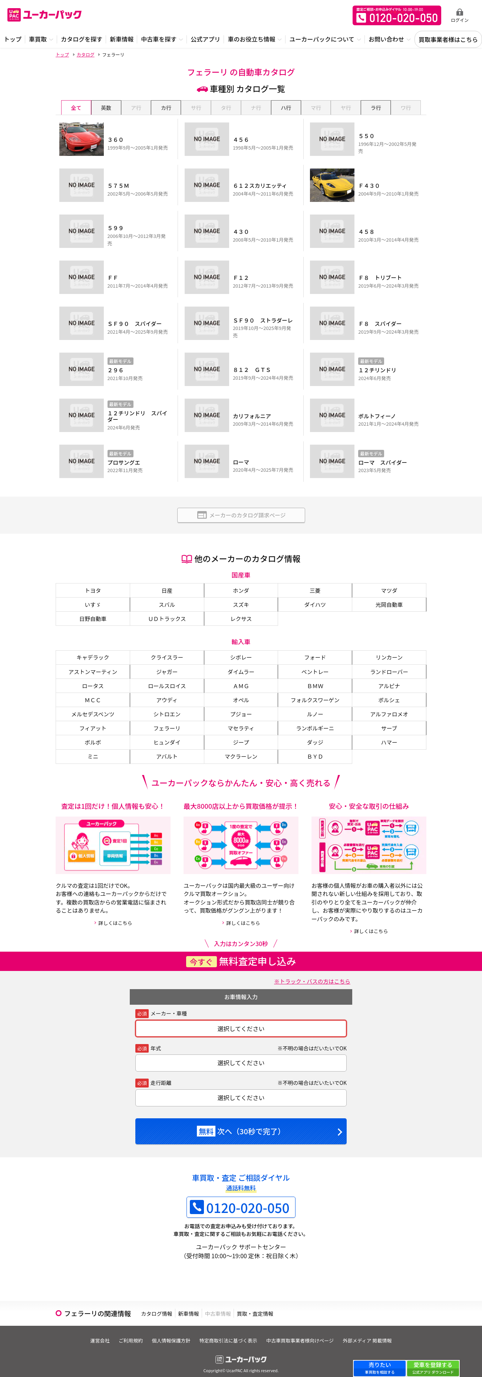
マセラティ (240, 719)
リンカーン (389, 645)
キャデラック (92, 645)
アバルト (167, 749)
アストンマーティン (92, 659)
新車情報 (205, 1306)
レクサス (241, 605)
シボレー (241, 645)
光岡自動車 (389, 590)
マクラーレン (241, 749)
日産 (167, 575)
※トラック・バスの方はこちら (308, 973)
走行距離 (161, 1075)
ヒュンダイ (167, 734)
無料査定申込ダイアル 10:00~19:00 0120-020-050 (397, 15)
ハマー (389, 734)
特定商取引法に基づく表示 (230, 1333)
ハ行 (286, 107)
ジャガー (167, 659)
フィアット (93, 719)
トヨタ (93, 575)
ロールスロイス (167, 674)
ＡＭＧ (241, 674)
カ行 (166, 107)
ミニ (93, 749)
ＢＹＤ (315, 749)
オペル (241, 689)
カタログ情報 (162, 1306)
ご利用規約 (126, 1333)
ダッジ (315, 734)
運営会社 (92, 1333)
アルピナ (389, 674)
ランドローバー (389, 659)
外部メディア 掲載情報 (375, 1333)
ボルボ (93, 734)
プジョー (241, 704)
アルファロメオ (389, 704)
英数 (106, 107)
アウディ (167, 689)
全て (76, 107)
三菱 (315, 575)
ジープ (241, 734)
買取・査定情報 (294, 1306)
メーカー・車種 (169, 1006)
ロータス (93, 674)
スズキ (241, 590)
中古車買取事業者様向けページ (305, 1333)
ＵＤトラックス (167, 605)
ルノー (315, 704)
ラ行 (376, 107)
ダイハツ (315, 590)
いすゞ (93, 590)
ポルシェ (389, 689)
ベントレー (315, 659)
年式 (156, 1040)
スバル (167, 590)
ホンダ (241, 575)
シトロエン (167, 704)
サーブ (389, 719)
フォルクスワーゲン (315, 689)
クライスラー (167, 645)
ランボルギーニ (315, 719)
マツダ (389, 575)
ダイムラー (241, 659)
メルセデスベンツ (92, 704)
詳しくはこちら (115, 915)
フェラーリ (167, 719)
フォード (315, 645)
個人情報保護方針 (169, 1333)
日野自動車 (93, 605)
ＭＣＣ (93, 689)
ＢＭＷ (315, 674)
